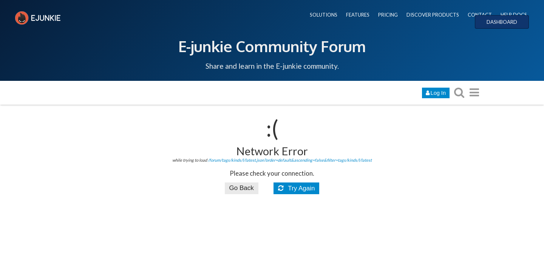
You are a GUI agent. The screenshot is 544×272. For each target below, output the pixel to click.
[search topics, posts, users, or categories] (459, 92)
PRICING (388, 15)
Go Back (241, 188)
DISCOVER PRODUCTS (432, 15)
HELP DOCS (514, 15)
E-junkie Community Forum (272, 46)
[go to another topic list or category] (474, 92)
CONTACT (480, 15)
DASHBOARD (502, 22)
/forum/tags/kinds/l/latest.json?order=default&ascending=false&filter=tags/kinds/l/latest (290, 160)
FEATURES (357, 15)
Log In (436, 93)
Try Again (296, 188)
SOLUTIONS (323, 15)
